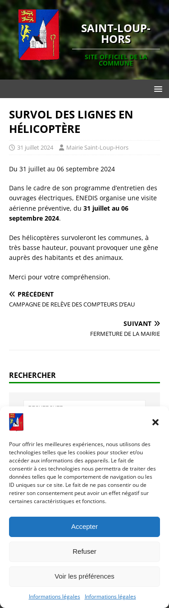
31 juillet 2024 (35, 147)
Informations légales (54, 596)
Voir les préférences (84, 576)
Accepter (84, 526)
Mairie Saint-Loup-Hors (97, 147)
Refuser (84, 551)
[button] (155, 422)
